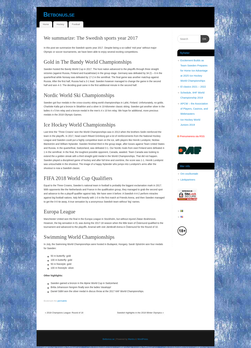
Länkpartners (187, 179)
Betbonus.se (59, 14)
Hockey (198, 4)
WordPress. (143, 339)
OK (204, 38)
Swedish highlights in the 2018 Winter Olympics (140, 313)
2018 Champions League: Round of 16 (64, 313)
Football (209, 4)
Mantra (131, 339)
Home (188, 4)
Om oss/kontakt (189, 173)
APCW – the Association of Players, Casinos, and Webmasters (194, 108)
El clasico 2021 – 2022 (193, 86)
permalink (62, 301)
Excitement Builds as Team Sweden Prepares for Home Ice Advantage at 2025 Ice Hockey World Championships (194, 70)
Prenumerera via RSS (192, 136)
